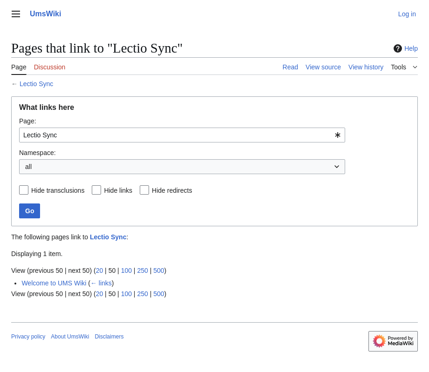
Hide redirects (172, 190)
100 (126, 270)
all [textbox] (28, 166)
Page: (27, 121)
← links (101, 283)
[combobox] (182, 135)
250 (142, 270)
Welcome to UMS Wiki (53, 283)
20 (99, 270)
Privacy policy (28, 336)
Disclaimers (109, 336)
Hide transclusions (57, 190)
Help (404, 48)
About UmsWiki (70, 336)
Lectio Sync (36, 84)
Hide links (118, 190)
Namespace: (37, 152)
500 (158, 270)
